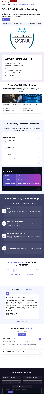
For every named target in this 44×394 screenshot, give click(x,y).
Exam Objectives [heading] (9, 137)
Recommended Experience (9, 183)
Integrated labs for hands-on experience (14, 65)
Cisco (9, 4)
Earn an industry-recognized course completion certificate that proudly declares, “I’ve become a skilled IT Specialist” (24, 224)
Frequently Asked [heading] (22, 328)
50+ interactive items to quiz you (12, 63)
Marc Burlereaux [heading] (13, 313)
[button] (18, 321)
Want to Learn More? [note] (22, 331)
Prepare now (5, 19)
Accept (11, 392)
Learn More (28, 389)
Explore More (38, 117)
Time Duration (7, 179)
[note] (22, 345)
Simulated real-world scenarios (12, 68)
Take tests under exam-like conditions (13, 70)
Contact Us (22, 334)
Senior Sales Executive (14, 314)
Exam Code (6, 175)
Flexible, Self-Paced (9, 75)
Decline (5, 392)
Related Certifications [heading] (22, 372)
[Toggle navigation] (42, 1)
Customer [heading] (22, 289)
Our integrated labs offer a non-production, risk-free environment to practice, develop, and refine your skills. (23, 212)
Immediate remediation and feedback (13, 72)
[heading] (22, 9)
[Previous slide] (3, 308)
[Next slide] (6, 117)
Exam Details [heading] (8, 172)
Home (3, 4)
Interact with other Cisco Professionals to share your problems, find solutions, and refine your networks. (23, 237)
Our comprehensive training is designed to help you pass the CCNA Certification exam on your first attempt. (24, 249)
